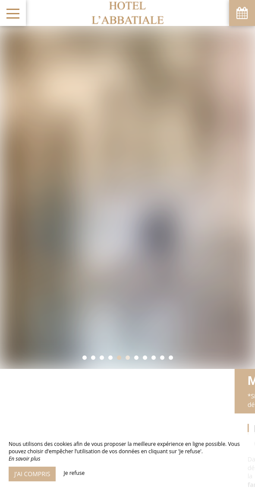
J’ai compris (32, 474)
